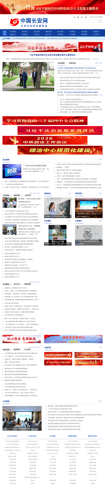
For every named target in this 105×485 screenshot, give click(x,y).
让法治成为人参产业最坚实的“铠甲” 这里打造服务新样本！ (22, 342)
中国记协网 (92, 457)
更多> (97, 58)
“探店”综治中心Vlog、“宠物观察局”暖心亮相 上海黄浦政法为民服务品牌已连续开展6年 (22, 405)
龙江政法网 (72, 439)
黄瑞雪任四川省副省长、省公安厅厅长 (16, 242)
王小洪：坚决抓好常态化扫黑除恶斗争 (71, 94)
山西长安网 (32, 439)
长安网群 (6, 378)
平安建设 (72, 27)
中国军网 (72, 466)
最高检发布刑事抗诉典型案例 (13, 357)
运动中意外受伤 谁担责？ (12, 280)
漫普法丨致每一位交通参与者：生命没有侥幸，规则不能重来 (23, 283)
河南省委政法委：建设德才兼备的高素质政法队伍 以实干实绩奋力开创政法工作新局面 (23, 276)
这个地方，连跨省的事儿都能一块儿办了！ (17, 224)
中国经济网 (32, 466)
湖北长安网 (92, 442)
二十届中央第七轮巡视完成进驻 (35, 142)
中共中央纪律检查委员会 (12, 418)
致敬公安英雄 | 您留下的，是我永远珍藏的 (69, 147)
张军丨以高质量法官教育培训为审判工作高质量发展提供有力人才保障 (80, 97)
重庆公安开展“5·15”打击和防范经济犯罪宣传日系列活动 (21, 191)
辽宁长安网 (52, 439)
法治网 (53, 475)
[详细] (96, 68)
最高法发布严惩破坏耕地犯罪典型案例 (16, 351)
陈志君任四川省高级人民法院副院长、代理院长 (19, 236)
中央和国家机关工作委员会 (13, 427)
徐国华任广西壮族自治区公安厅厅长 (15, 239)
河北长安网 (12, 439)
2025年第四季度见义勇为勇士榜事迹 (15, 361)
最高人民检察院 (32, 433)
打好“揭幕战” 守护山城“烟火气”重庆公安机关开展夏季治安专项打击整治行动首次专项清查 (23, 194)
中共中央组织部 (52, 418)
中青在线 (52, 466)
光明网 (33, 463)
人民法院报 (32, 472)
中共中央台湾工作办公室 (32, 424)
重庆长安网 (92, 445)
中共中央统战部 (92, 418)
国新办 (33, 457)
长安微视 (72, 29)
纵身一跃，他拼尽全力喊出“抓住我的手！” (69, 150)
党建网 (13, 469)
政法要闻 (13, 27)
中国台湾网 (12, 460)
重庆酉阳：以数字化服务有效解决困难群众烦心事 (62, 383)
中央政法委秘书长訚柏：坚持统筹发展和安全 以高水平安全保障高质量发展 (81, 102)
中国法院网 (92, 475)
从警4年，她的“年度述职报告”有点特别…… (70, 153)
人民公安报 (72, 472)
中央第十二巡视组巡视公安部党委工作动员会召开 (74, 78)
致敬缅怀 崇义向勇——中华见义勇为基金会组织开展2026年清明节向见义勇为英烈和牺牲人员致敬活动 (80, 164)
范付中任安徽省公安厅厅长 (13, 230)
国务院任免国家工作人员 (12, 251)
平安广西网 (52, 445)
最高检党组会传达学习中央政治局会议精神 (72, 76)
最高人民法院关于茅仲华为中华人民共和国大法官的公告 (21, 248)
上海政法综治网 (32, 436)
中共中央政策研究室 (53, 421)
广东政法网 (12, 445)
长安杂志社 (92, 472)
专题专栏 (47, 324)
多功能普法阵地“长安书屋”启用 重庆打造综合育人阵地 (64, 403)
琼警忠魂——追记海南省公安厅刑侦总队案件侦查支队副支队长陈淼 (77, 158)
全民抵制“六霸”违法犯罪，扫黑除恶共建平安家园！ (20, 289)
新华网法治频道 (72, 478)
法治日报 (12, 472)
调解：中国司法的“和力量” (13, 339)
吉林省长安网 (93, 451)
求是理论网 (32, 469)
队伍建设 (84, 27)
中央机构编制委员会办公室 (93, 424)
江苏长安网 (72, 436)
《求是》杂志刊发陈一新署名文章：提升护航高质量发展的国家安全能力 (81, 104)
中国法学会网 (73, 475)
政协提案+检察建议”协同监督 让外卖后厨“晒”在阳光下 (64, 400)
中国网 (93, 460)
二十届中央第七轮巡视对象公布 (14, 161)
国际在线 (72, 463)
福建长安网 (12, 442)
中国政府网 (12, 457)
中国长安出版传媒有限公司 (13, 475)
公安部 (53, 433)
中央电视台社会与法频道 (52, 478)
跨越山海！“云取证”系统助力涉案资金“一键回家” (19, 336)
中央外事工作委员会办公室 (73, 424)
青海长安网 (12, 451)
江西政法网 (32, 442)
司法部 (93, 433)
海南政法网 (72, 445)
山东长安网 (52, 442)
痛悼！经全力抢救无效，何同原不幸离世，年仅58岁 (20, 295)
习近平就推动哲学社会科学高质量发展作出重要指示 (62, 33)
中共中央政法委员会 (33, 421)
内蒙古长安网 (73, 451)
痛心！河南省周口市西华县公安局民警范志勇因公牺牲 (21, 307)
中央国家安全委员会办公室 (73, 421)
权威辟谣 (25, 29)
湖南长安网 (32, 445)
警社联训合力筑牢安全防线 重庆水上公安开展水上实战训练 (22, 199)
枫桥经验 (49, 27)
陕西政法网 (72, 448)
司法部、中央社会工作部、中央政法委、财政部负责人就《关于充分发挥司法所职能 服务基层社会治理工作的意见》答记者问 (28, 164)
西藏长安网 (12, 454)
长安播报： (7, 33)
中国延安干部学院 (92, 430)
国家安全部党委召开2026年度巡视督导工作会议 (74, 81)
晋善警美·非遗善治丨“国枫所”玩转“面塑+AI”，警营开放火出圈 (23, 286)
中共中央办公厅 (32, 418)
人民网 (33, 460)
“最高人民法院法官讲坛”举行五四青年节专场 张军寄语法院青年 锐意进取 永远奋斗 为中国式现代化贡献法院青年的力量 (81, 73)
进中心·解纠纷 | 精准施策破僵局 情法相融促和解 (19, 221)
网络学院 (78, 170)
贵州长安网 (32, 448)
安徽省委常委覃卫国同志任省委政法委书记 (17, 245)
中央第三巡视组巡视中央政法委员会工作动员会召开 (77, 63)
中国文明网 (72, 457)
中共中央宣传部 (72, 418)
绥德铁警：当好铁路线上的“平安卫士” (16, 265)
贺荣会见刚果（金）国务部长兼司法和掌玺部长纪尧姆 (76, 107)
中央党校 (32, 427)
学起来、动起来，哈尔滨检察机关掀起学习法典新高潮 (21, 268)
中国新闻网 (72, 460)
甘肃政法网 (92, 448)
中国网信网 (52, 457)
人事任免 (37, 29)
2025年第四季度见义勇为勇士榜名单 (15, 364)
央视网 (13, 463)
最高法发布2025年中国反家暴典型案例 (16, 345)
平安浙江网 (92, 436)
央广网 (93, 463)
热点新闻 (37, 27)
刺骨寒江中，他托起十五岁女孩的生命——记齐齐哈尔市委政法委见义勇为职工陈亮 (22, 367)
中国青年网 (12, 466)
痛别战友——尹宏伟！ (63, 144)
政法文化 (49, 29)
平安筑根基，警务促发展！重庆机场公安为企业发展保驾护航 (23, 197)
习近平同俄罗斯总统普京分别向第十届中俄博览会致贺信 (28, 33)
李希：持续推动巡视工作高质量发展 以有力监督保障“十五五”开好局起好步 (27, 158)
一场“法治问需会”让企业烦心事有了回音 (17, 188)
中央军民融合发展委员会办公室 (14, 424)
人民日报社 (72, 427)
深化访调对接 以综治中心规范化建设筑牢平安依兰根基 (21, 215)
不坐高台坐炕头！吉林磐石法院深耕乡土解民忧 (19, 227)
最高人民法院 (13, 433)
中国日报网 (52, 463)
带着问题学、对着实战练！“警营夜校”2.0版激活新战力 (21, 271)
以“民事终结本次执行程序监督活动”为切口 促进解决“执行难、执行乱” (22, 330)
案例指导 (96, 27)
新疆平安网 (52, 451)
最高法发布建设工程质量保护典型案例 (16, 348)
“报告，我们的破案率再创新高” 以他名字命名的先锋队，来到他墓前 (77, 156)
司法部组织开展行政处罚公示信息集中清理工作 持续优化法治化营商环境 (81, 84)
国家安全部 (72, 433)
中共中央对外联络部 (13, 421)
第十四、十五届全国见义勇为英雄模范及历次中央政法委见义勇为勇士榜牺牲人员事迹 (80, 161)
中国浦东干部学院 (32, 430)
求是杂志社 (92, 427)
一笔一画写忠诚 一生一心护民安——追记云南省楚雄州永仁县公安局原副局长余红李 (23, 301)
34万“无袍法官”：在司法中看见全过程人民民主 (19, 333)
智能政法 (13, 29)
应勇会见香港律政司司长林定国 (69, 99)
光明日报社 (12, 430)
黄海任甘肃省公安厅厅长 (12, 233)
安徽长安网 (92, 439)
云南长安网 (52, 448)
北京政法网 (12, 436)
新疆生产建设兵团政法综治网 (33, 454)
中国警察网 (12, 478)
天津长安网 (52, 436)
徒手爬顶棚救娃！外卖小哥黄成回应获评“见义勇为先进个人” (22, 372)
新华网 (53, 460)
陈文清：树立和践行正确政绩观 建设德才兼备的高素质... (78, 87)
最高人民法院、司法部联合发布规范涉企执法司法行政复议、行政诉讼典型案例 (22, 354)
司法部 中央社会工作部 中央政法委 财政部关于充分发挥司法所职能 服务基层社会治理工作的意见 (80, 141)
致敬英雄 (84, 29)
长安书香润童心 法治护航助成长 (14, 292)
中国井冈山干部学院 (73, 430)
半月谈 (93, 466)
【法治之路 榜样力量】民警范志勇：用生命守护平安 (20, 298)
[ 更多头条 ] (95, 54)
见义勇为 (96, 29)
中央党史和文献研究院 (52, 427)
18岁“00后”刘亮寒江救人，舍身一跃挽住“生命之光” (20, 370)
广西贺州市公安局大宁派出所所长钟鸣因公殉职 (19, 304)
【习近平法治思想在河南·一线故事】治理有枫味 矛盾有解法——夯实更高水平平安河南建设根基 (23, 218)
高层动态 (25, 27)
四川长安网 (12, 448)
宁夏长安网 (32, 451)
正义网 (33, 475)
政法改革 (60, 27)
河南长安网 (72, 442)
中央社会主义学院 (52, 430)
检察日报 (52, 472)
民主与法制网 (33, 478)
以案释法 (60, 29)
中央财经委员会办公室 (52, 424)
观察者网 (52, 469)
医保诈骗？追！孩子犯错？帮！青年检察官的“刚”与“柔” (21, 274)
